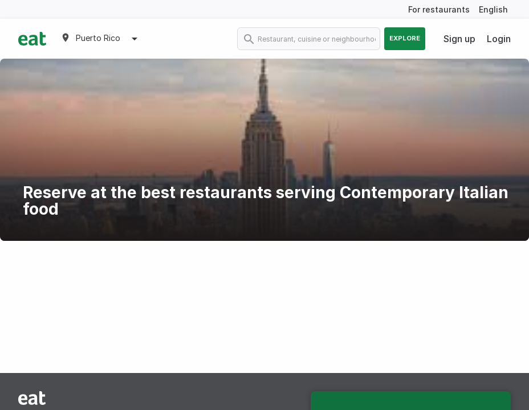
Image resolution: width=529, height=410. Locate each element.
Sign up (459, 38)
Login (499, 38)
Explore (404, 38)
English (493, 9)
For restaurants (439, 9)
